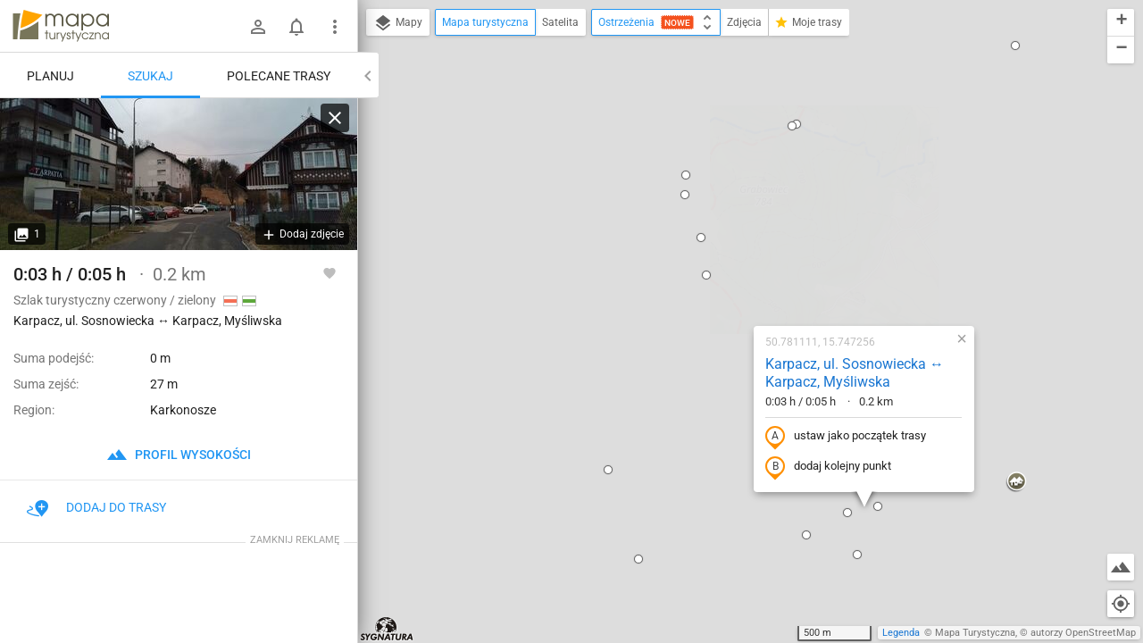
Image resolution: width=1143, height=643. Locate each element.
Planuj (50, 76)
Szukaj (150, 76)
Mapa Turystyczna (975, 633)
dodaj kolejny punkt (714, 274)
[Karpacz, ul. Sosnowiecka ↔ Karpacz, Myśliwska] (178, 174)
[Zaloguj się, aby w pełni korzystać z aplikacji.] (329, 272)
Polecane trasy (278, 76)
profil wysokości (178, 454)
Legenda (901, 633)
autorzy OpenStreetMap (1083, 633)
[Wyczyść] (335, 118)
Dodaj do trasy (96, 507)
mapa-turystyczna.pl (60, 26)
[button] (364, 528)
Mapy (397, 23)
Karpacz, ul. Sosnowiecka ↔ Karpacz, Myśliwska (740, 180)
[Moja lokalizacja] (1120, 603)
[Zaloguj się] (258, 27)
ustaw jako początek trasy (731, 244)
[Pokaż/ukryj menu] (335, 27)
